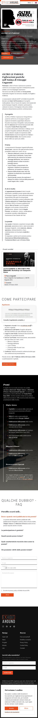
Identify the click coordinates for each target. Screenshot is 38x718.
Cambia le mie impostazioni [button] (12, 712)
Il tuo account (25, 637)
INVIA (7, 595)
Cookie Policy (24, 645)
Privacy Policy (24, 642)
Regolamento (20, 57)
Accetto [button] (11, 708)
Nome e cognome (7, 558)
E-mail (4, 563)
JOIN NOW (7, 57)
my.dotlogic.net (26, 325)
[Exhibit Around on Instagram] (3, 626)
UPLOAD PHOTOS (9, 364)
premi (22, 477)
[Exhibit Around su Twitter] (10, 626)
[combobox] (4, 568)
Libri (3, 648)
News (3, 639)
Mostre (4, 645)
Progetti (4, 642)
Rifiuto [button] (26, 708)
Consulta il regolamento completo (14, 320)
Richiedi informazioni (8, 573)
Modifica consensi (25, 639)
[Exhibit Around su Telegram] (14, 626)
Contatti (22, 648)
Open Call (5, 637)
